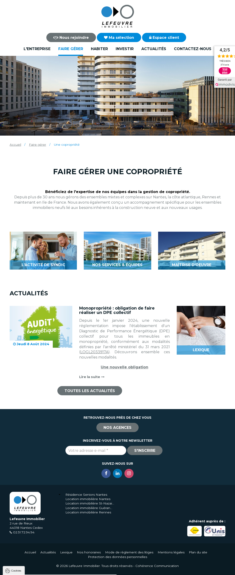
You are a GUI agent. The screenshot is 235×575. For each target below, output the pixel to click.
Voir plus (224, 71)
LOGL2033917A (94, 352)
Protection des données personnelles (117, 557)
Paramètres (89, 569)
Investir (125, 49)
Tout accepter (31, 569)
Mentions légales (171, 552)
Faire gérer (70, 49)
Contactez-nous (192, 49)
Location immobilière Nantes (87, 499)
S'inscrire (144, 450)
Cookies (16, 512)
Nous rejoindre (71, 37)
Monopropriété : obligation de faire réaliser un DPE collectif (117, 310)
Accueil (15, 144)
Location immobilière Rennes (88, 512)
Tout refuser (61, 569)
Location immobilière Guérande (89, 508)
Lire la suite (91, 377)
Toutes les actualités (89, 391)
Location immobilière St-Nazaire (89, 503)
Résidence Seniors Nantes (86, 494)
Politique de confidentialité (27, 558)
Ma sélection (119, 37)
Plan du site (198, 552)
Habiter (99, 49)
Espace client (164, 37)
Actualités (153, 49)
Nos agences (117, 427)
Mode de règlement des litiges (129, 552)
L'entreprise (37, 49)
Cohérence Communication (157, 566)
